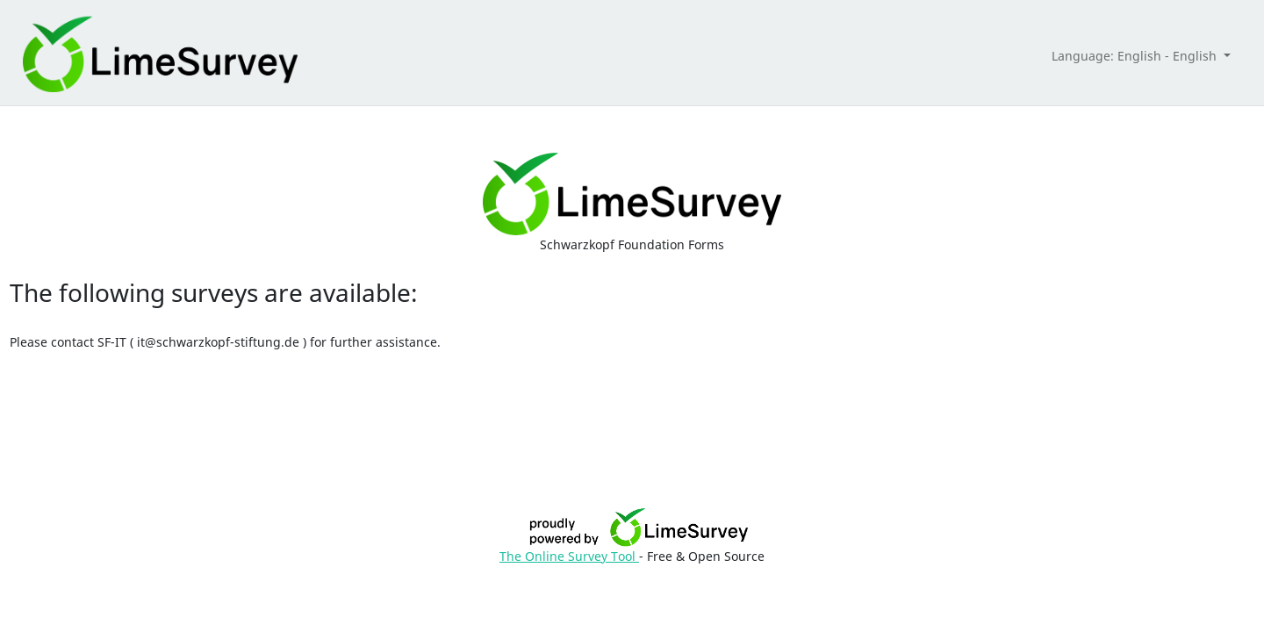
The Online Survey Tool (569, 556)
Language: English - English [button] (1136, 55)
